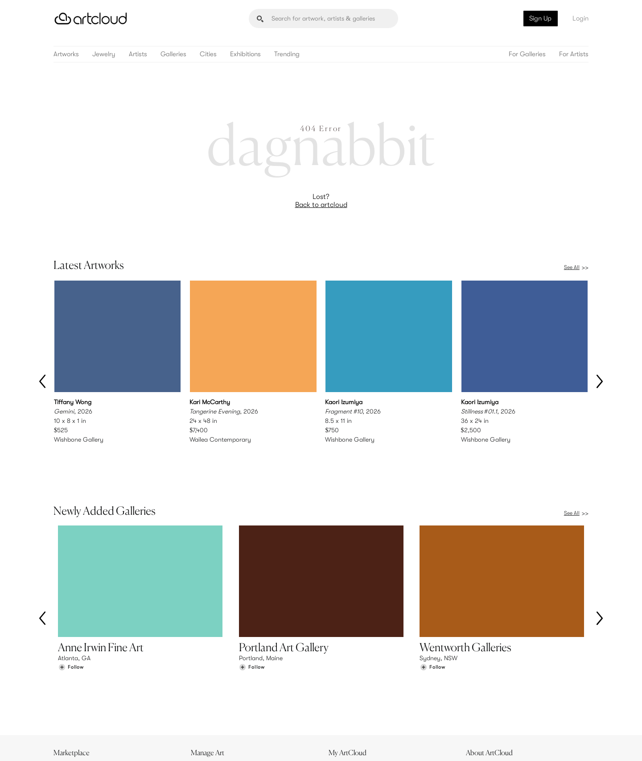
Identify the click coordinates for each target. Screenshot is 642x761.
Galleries (173, 54)
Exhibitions (245, 54)
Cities (208, 54)
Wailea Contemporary (220, 439)
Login (580, 18)
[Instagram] (470, 744)
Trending (287, 54)
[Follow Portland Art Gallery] (252, 628)
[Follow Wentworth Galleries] (432, 628)
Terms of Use (99, 748)
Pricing (205, 697)
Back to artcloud (321, 205)
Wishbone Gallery (78, 439)
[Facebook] (510, 744)
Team (477, 688)
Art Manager (350, 706)
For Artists (573, 54)
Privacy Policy (134, 748)
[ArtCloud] (91, 18)
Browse (68, 688)
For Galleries (527, 54)
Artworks (66, 54)
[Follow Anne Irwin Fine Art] (71, 628)
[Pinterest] (490, 744)
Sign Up (540, 18)
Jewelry (103, 54)
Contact (482, 706)
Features (207, 688)
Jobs (477, 697)
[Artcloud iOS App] (549, 743)
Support (207, 706)
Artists (138, 54)
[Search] (323, 18)
